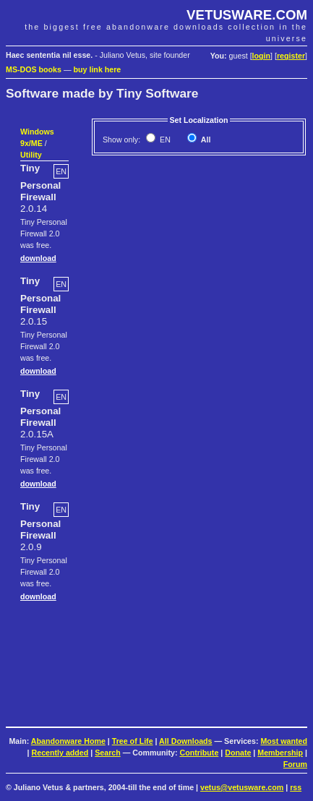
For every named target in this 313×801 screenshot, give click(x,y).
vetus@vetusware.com (241, 787)
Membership (280, 752)
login (261, 55)
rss (295, 787)
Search (108, 752)
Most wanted (283, 741)
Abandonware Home (68, 741)
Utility (31, 154)
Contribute (198, 752)
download (38, 258)
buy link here (97, 69)
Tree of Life (132, 741)
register (291, 55)
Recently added (60, 752)
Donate (238, 752)
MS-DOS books (33, 69)
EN (164, 139)
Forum (295, 764)
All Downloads (185, 741)
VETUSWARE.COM (246, 14)
